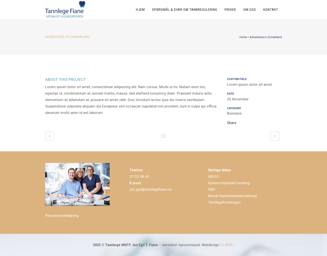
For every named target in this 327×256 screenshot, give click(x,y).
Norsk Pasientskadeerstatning (232, 196)
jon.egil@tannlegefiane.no (150, 189)
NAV (211, 189)
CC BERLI (227, 245)
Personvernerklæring (62, 215)
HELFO (213, 176)
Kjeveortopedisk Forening (229, 183)
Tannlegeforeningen (224, 202)
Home (243, 37)
